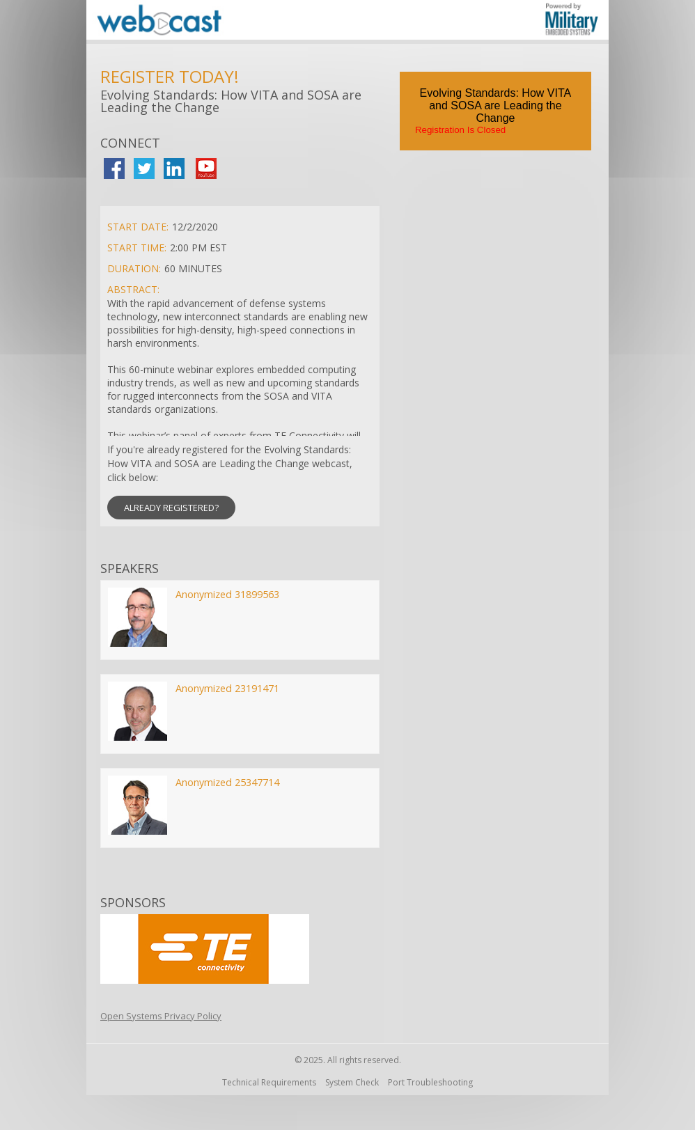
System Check (352, 1082)
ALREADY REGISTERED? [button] (171, 507)
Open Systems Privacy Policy (160, 1016)
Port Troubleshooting (430, 1082)
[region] (347, 22)
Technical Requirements (269, 1082)
